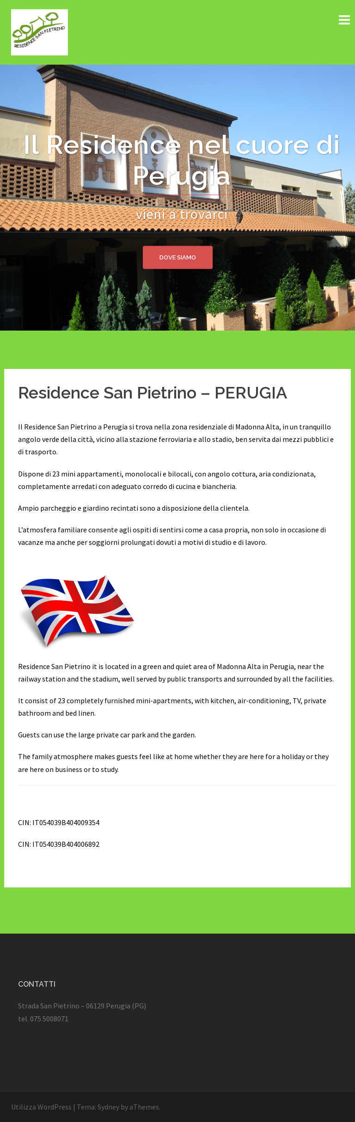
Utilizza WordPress (41, 1106)
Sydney (108, 1106)
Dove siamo (177, 256)
